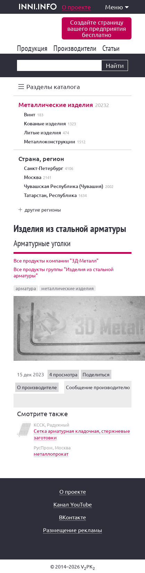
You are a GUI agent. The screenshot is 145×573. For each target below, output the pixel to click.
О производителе (37, 387)
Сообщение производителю (98, 387)
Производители (76, 48)
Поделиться (96, 374)
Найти (115, 65)
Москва (37, 177)
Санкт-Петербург (48, 168)
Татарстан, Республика (55, 195)
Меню (117, 6)
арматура (26, 288)
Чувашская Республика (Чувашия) (68, 186)
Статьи (112, 48)
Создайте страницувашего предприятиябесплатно (96, 28)
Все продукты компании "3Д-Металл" (56, 260)
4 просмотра (63, 374)
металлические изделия (67, 288)
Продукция (33, 48)
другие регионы (43, 209)
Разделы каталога (53, 86)
